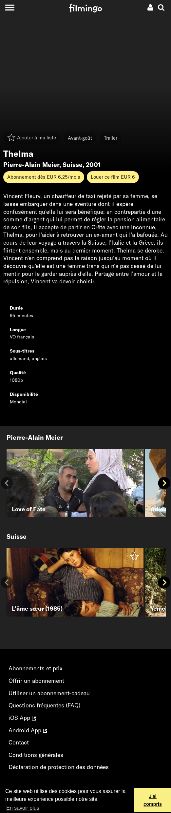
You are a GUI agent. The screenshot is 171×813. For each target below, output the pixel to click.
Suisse (73, 165)
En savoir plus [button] (22, 808)
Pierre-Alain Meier (31, 165)
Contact (19, 742)
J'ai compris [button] (152, 800)
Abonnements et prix (36, 668)
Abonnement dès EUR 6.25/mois (43, 177)
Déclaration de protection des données (59, 767)
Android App (28, 730)
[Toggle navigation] (9, 7)
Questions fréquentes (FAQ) (44, 705)
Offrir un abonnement (36, 680)
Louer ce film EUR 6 (113, 177)
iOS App (22, 718)
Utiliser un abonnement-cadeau (49, 693)
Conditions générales (36, 755)
